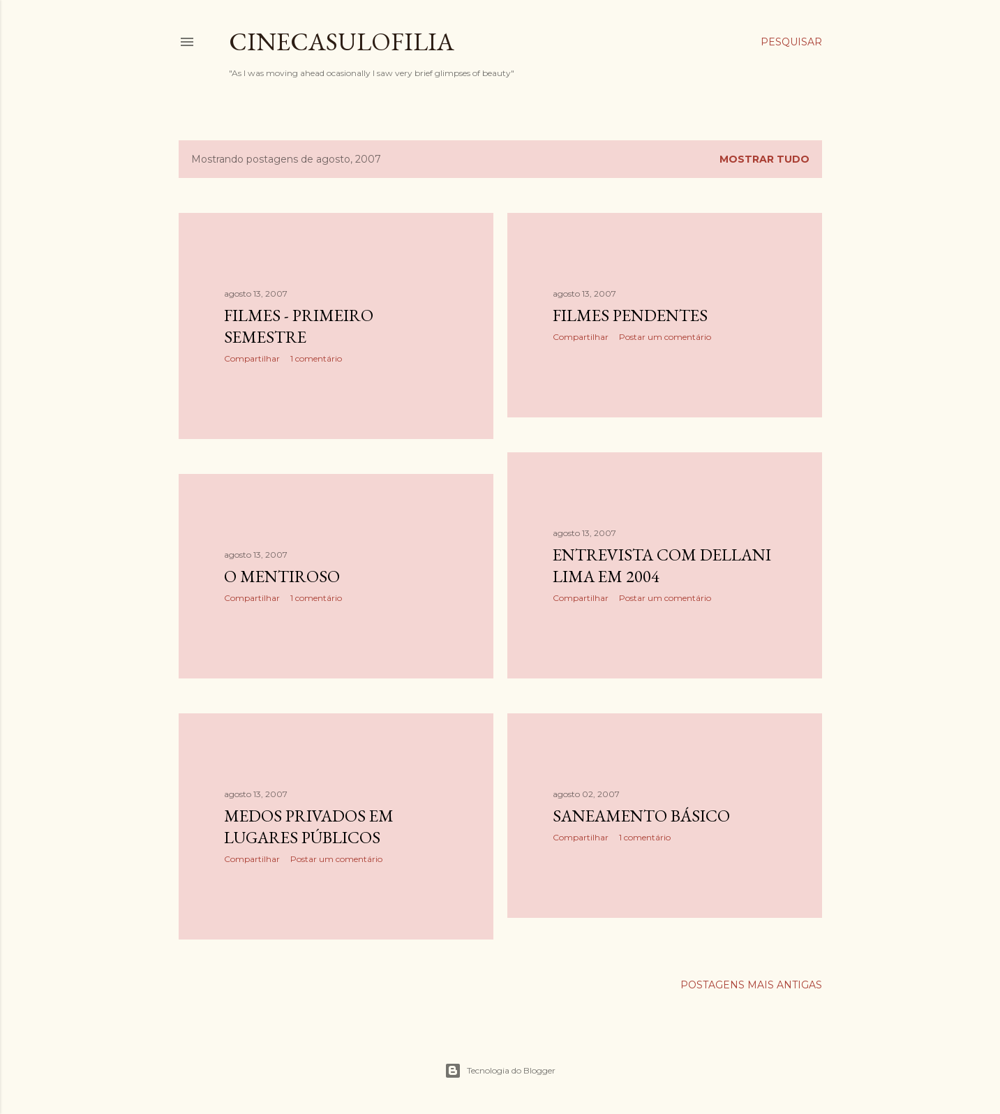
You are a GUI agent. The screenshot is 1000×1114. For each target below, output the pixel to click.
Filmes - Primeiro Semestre (298, 326)
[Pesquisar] (791, 42)
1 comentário (316, 358)
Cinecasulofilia (341, 41)
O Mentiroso (282, 576)
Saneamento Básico (641, 815)
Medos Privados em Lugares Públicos (309, 826)
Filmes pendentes (630, 315)
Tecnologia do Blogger (500, 1070)
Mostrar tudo (764, 159)
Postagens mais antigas (751, 985)
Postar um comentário (665, 337)
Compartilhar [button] (252, 358)
